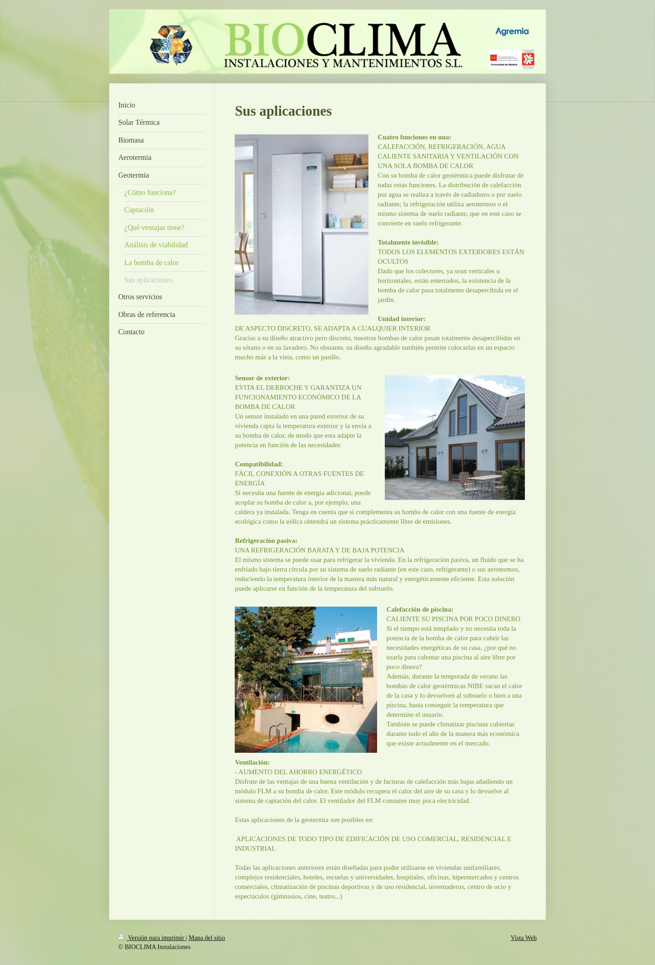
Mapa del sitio (207, 937)
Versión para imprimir (152, 937)
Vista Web (524, 937)
